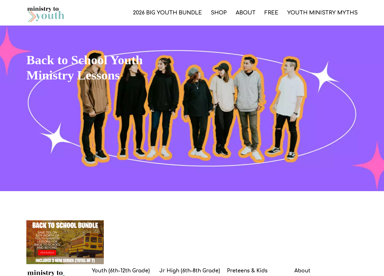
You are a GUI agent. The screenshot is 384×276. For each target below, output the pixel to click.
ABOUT (246, 13)
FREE (271, 13)
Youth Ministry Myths (322, 13)
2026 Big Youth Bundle (167, 13)
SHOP (219, 13)
